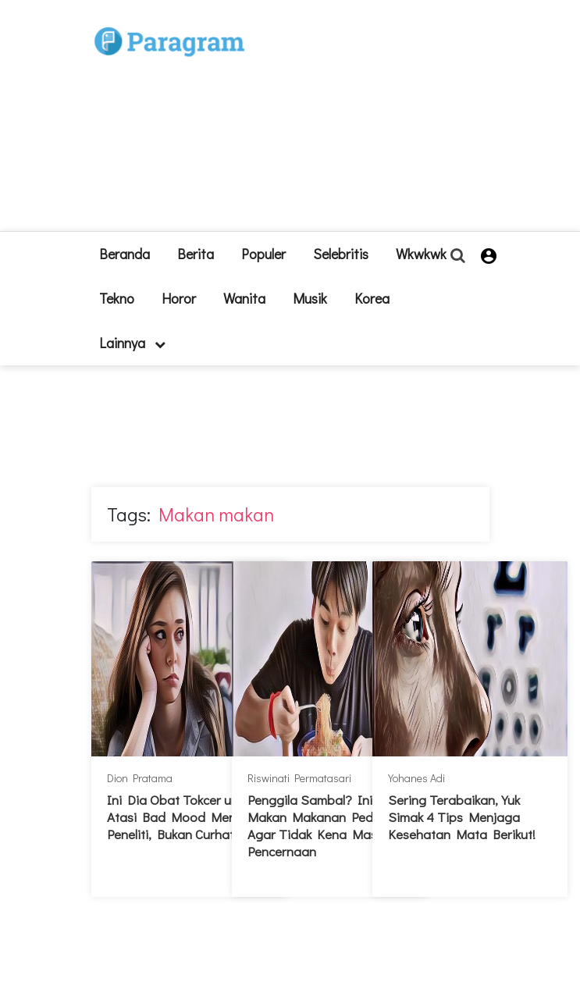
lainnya (132, 342)
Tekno (116, 298)
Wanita (244, 298)
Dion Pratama (140, 777)
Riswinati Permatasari (299, 777)
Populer (263, 253)
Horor (179, 298)
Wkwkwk (421, 253)
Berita (195, 253)
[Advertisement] (376, 121)
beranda (124, 253)
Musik (310, 298)
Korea (372, 298)
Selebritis (340, 253)
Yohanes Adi (416, 777)
